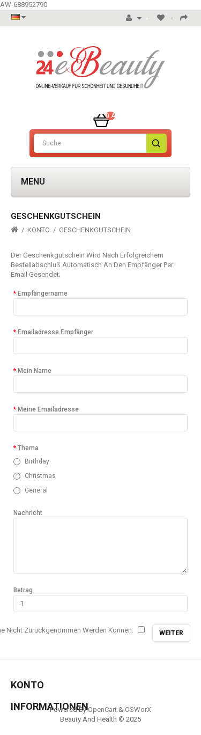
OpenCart (102, 709)
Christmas (40, 476)
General (36, 490)
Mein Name (34, 370)
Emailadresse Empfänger (55, 332)
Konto (38, 230)
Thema (28, 448)
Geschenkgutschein (95, 230)
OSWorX (138, 709)
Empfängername (43, 293)
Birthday (37, 461)
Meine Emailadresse (48, 409)
